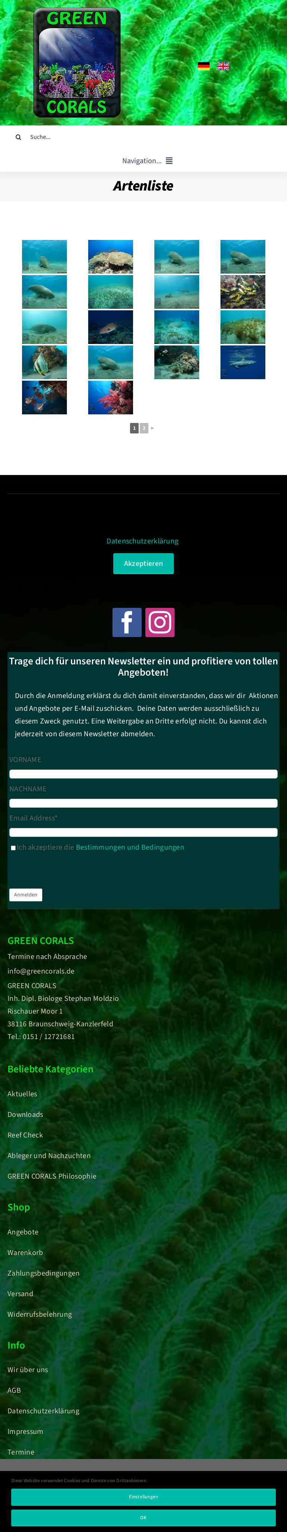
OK (143, 1517)
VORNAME (25, 760)
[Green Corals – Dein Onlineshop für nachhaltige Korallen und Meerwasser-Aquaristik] (77, 11)
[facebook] (127, 622)
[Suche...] (143, 137)
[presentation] (66, 872)
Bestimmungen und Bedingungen (130, 847)
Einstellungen (143, 1496)
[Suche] (18, 137)
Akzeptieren (143, 563)
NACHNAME (28, 789)
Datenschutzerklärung (142, 541)
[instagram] (160, 622)
